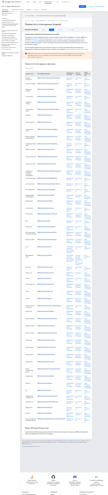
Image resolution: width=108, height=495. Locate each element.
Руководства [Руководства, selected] (5, 9)
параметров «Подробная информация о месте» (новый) (47, 39)
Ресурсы (36, 9)
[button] (10, 42)
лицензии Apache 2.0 (26, 442)
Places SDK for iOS (13, 6)
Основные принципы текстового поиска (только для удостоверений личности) (79, 260)
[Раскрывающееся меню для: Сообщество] (70, 2)
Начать (82, 6)
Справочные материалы (17, 9)
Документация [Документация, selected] (48, 1)
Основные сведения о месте (69, 85)
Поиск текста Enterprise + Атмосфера (78, 91)
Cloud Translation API (60, 15)
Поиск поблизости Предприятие (87, 111)
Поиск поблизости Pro (87, 79)
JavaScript (60, 29)
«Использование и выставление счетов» (76, 49)
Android (43, 29)
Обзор (28, 1)
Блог (58, 1)
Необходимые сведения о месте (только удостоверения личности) (70, 249)
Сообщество (65, 1)
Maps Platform (13, 2)
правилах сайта (50, 442)
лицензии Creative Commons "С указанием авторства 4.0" (67, 440)
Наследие (44, 9)
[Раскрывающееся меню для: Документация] (54, 2)
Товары (34, 1)
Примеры (29, 9)
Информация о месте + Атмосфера (70, 91)
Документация (51, 20)
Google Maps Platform (41, 20)
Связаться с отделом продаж (96, 6)
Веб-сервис (71, 29)
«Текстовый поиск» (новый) (71, 39)
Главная (27, 20)
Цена (40, 1)
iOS (3, 6)
